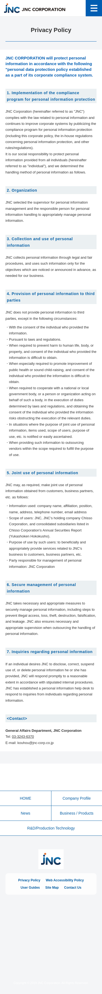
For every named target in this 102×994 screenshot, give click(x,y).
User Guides (30, 887)
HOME (25, 798)
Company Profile (77, 798)
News (25, 813)
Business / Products (77, 813)
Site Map (52, 887)
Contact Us (72, 887)
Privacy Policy (29, 880)
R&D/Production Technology (51, 828)
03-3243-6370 (23, 737)
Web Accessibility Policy (65, 880)
